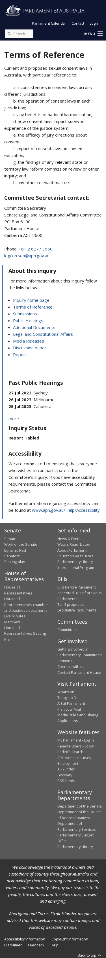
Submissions (25, 313)
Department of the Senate (79, 806)
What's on (65, 691)
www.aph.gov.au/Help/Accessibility (66, 510)
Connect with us (71, 666)
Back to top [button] (90, 955)
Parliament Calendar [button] (49, 23)
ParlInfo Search (70, 751)
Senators (12, 555)
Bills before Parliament (76, 587)
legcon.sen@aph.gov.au (26, 255)
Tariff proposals (70, 604)
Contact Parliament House (79, 672)
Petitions (64, 660)
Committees (67, 629)
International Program (75, 567)
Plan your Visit (69, 709)
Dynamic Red (15, 550)
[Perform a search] (9, 33)
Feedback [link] (36, 945)
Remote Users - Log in (75, 746)
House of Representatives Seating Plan (25, 633)
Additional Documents (34, 327)
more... (14, 418)
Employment (67, 763)
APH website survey (74, 757)
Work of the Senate (20, 544)
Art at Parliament (71, 703)
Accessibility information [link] (24, 939)
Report (20, 354)
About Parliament (71, 550)
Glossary (64, 775)
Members (12, 621)
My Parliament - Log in (75, 740)
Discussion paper (29, 348)
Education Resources (75, 555)
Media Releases (28, 341)
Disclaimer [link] (13, 945)
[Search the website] (19, 33)
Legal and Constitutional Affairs (43, 334)
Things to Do (68, 697)
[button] (93, 34)
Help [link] (55, 945)
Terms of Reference (33, 307)
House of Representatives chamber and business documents (26, 604)
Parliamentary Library (75, 561)
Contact (78, 23)
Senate (10, 538)
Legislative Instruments (76, 610)
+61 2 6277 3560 (36, 249)
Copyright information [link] (69, 939)
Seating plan (14, 561)
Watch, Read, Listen (73, 544)
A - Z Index (66, 769)
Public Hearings (28, 320)
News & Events (70, 538)
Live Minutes (14, 616)
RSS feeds (66, 780)
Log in (94, 23)
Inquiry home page (31, 300)
